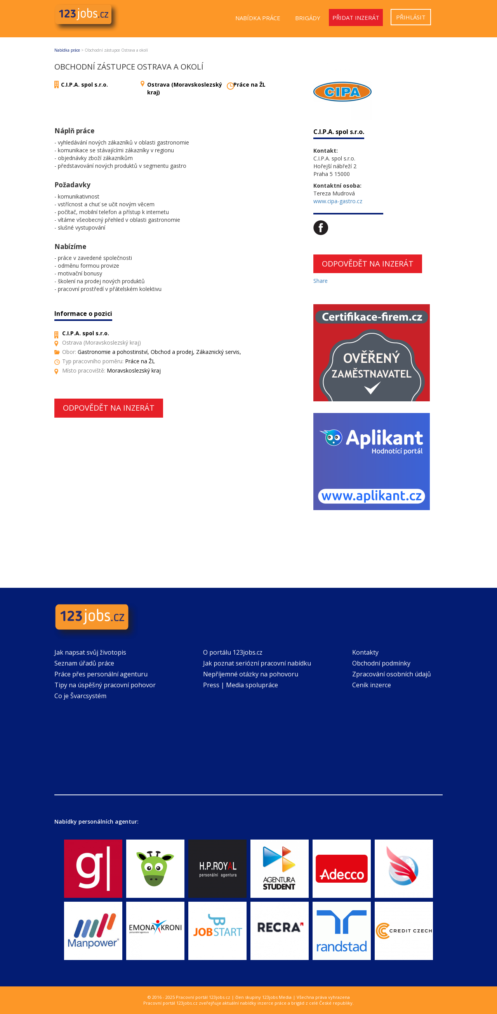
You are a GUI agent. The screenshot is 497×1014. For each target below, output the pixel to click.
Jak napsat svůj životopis (90, 652)
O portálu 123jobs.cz (232, 652)
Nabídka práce (257, 18)
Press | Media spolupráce (240, 685)
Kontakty (365, 652)
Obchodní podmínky (381, 663)
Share (320, 280)
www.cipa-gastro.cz (337, 201)
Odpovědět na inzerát (109, 407)
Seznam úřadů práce (84, 663)
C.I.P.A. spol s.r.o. (84, 84)
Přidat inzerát (355, 17)
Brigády (307, 18)
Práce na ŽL (249, 84)
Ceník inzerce (371, 685)
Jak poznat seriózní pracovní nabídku (257, 663)
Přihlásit (411, 17)
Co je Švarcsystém (80, 696)
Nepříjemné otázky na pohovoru (250, 674)
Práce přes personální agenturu (101, 674)
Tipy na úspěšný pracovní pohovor (105, 685)
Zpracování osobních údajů (391, 674)
